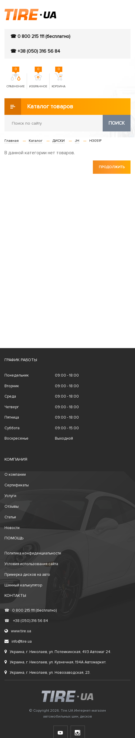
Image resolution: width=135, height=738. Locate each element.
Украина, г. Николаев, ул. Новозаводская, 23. (47, 672)
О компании (15, 474)
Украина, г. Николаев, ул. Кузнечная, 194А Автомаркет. (55, 662)
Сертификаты (16, 485)
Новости (12, 527)
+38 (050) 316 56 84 (26, 620)
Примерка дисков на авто (27, 574)
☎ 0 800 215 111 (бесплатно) (40, 36)
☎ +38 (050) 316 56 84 (35, 51)
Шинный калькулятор (23, 585)
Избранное (38, 80)
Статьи (10, 517)
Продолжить (112, 167)
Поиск (117, 123)
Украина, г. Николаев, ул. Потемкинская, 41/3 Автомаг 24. (57, 651)
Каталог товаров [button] (38, 106)
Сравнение (16, 80)
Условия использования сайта (31, 564)
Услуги (10, 495)
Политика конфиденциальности (32, 553)
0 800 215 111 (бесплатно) (30, 610)
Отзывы (11, 506)
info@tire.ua (18, 641)
